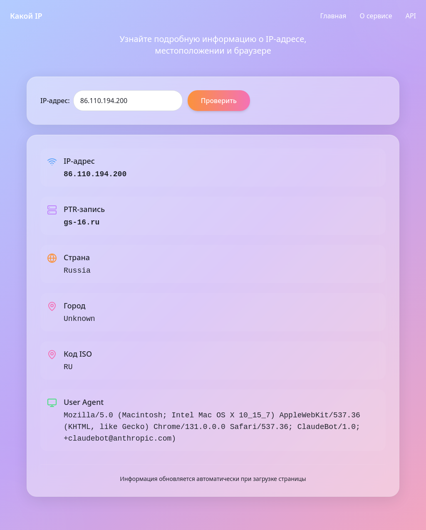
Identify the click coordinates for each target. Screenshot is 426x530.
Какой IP (26, 16)
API (411, 15)
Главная (333, 15)
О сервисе (376, 15)
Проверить (219, 100)
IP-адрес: (55, 100)
